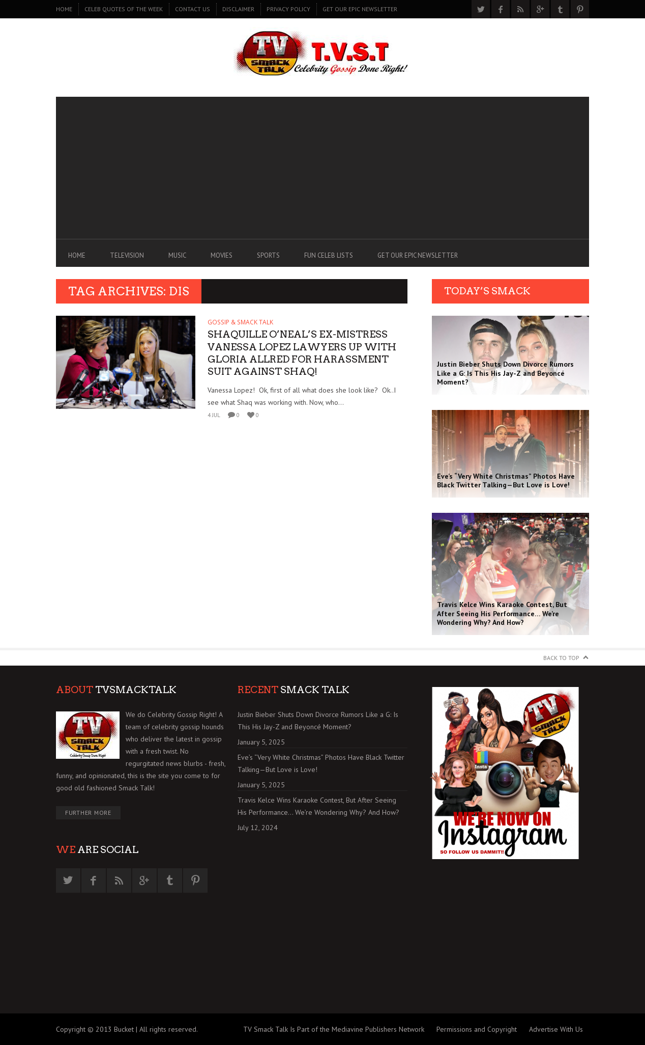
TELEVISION (127, 255)
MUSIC (177, 255)
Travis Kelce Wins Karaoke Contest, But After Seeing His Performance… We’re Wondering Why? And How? (318, 806)
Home (64, 9)
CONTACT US (192, 9)
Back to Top (561, 658)
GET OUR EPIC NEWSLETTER (359, 9)
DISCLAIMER (238, 9)
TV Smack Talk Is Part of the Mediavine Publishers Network (333, 1029)
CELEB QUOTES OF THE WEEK (123, 9)
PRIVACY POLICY (288, 9)
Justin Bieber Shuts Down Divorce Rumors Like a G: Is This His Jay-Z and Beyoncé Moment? (318, 720)
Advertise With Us (556, 1029)
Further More (88, 812)
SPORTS (268, 255)
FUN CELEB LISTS (328, 255)
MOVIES (221, 255)
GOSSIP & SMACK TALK (240, 322)
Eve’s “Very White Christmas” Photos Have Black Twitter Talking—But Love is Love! (321, 763)
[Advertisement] (322, 168)
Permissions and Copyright (476, 1029)
